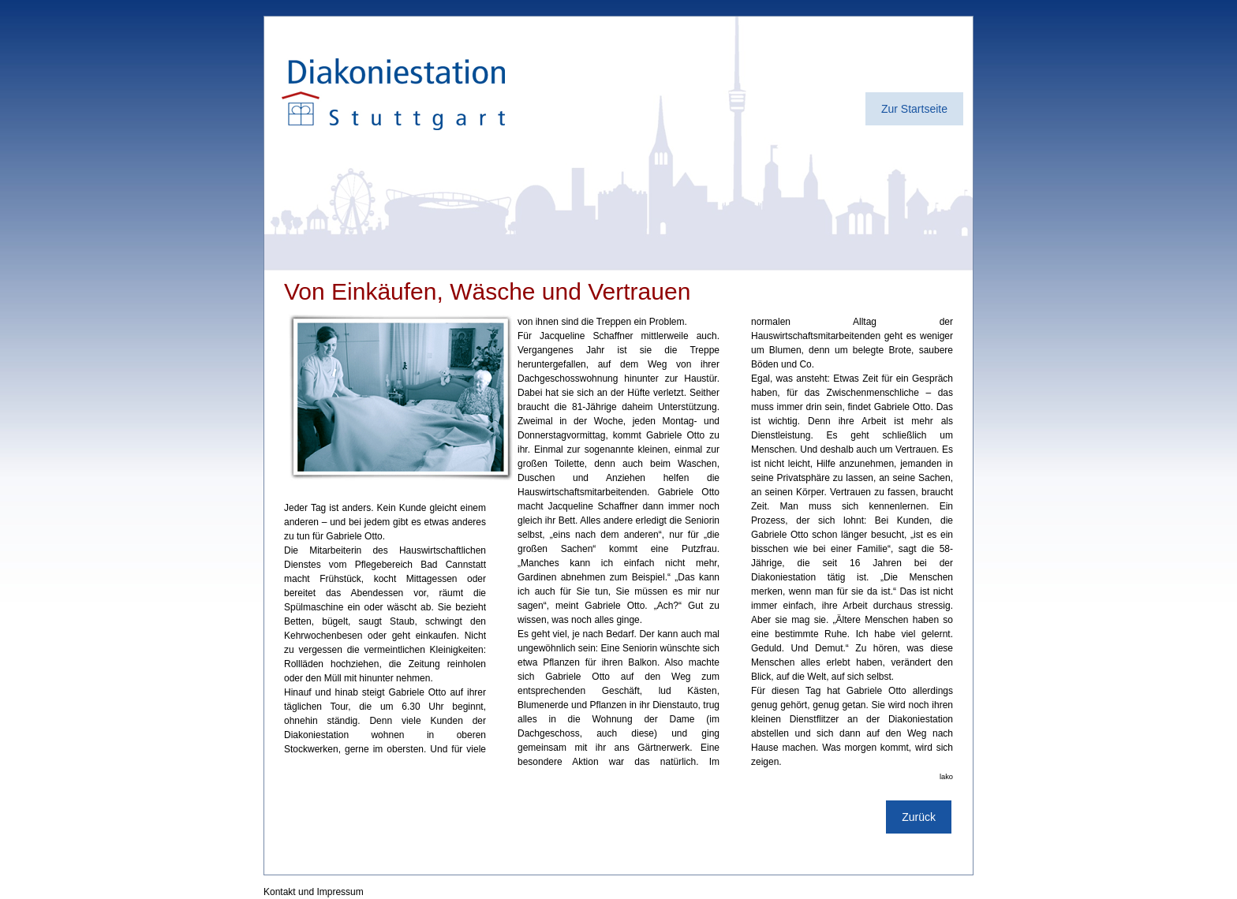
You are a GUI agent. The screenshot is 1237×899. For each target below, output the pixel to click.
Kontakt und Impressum (313, 891)
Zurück (919, 817)
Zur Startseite (914, 109)
